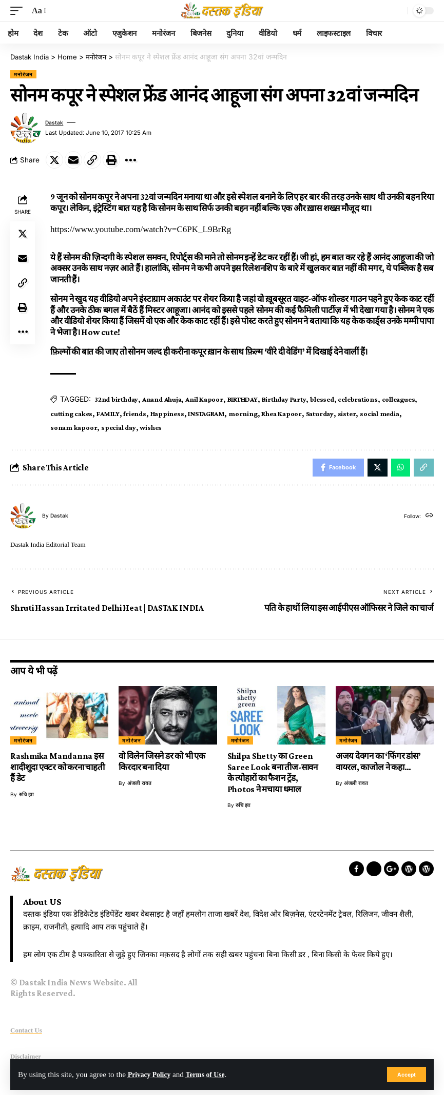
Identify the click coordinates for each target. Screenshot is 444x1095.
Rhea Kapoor (281, 413)
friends (134, 413)
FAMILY (108, 413)
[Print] (111, 160)
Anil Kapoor (204, 399)
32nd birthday (116, 399)
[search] (397, 11)
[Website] (428, 518)
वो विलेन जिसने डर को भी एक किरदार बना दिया (162, 764)
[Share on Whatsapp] (398, 468)
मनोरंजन (23, 74)
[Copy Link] (92, 160)
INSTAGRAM (206, 413)
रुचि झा (26, 796)
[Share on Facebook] (331, 468)
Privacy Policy (152, 1074)
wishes (151, 427)
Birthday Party (283, 399)
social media (378, 413)
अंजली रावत (139, 785)
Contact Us (26, 1033)
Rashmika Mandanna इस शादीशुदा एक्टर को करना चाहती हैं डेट (57, 770)
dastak (55, 122)
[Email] (73, 160)
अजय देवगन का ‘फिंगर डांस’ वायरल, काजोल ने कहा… (378, 764)
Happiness (167, 413)
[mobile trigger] (19, 11)
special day (118, 427)
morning (242, 413)
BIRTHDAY (242, 399)
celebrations (357, 399)
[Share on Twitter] (54, 160)
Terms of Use (213, 1074)
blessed (321, 399)
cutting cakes (71, 413)
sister (346, 413)
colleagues (398, 399)
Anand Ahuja (161, 399)
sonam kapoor (73, 427)
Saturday (319, 413)
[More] (130, 160)
